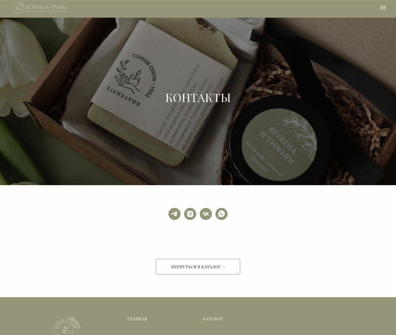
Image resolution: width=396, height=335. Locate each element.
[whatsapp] (221, 214)
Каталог (213, 318)
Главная (137, 318)
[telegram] (174, 214)
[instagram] (190, 214)
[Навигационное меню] (383, 7)
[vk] (206, 214)
